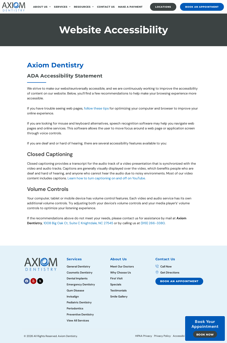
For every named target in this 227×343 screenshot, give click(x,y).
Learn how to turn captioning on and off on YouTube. (107, 178)
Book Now (205, 334)
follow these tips (97, 108)
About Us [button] (42, 6)
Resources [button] (84, 6)
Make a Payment (130, 6)
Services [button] (62, 6)
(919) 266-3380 (153, 223)
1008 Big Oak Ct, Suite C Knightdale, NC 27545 (79, 223)
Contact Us (106, 6)
